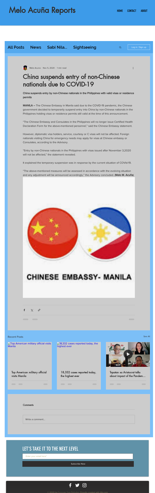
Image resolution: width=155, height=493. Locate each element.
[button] (120, 47)
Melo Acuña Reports (42, 10)
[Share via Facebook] (24, 310)
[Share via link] (39, 310)
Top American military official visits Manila (29, 374)
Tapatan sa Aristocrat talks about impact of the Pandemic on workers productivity (127, 374)
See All (146, 336)
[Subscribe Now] (78, 464)
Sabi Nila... (57, 47)
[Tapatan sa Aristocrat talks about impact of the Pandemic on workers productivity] (128, 354)
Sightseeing (84, 47)
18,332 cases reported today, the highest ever (78, 374)
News (35, 47)
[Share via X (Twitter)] (31, 310)
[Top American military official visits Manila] (30, 354)
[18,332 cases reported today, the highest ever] (79, 354)
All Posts (16, 47)
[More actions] (133, 68)
